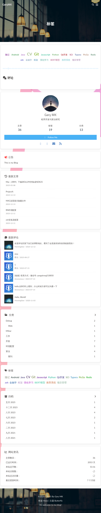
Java (23, 54)
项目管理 (76, 60)
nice (16, 254)
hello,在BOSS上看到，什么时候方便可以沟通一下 (36, 286)
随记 (7, 54)
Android (15, 54)
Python (55, 54)
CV (29, 54)
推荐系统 (66, 60)
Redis (93, 54)
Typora (78, 54)
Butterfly (58, 500)
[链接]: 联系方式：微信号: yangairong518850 (34, 275)
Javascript (45, 54)
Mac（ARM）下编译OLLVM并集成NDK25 (24, 182)
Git (36, 54)
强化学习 (44, 60)
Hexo (45, 500)
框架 (36, 60)
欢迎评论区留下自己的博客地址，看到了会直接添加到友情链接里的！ (45, 243)
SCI (71, 54)
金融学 (29, 60)
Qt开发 (64, 54)
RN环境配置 (11, 210)
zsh (22, 60)
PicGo (86, 54)
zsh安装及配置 (12, 220)
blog (59, 505)
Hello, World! (20, 297)
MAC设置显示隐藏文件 (16, 201)
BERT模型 (55, 60)
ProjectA (9, 191)
